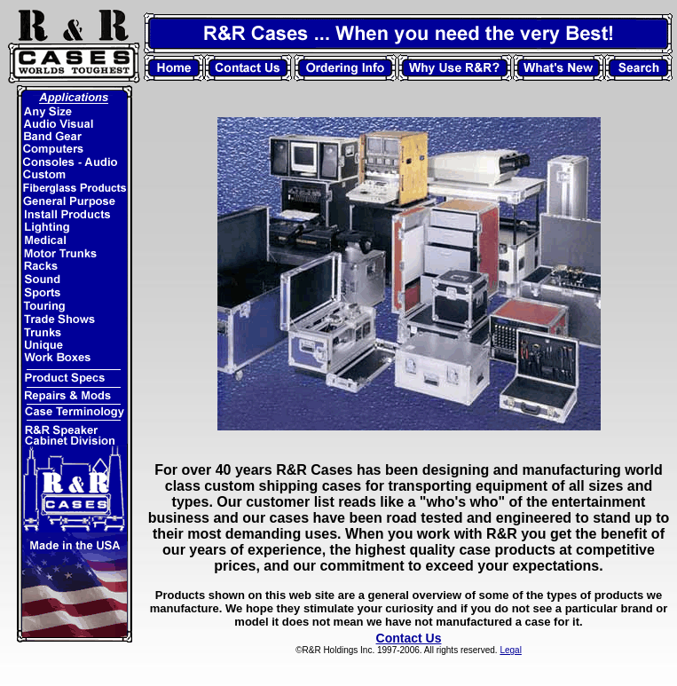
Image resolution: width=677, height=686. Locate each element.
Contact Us (409, 638)
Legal (510, 650)
